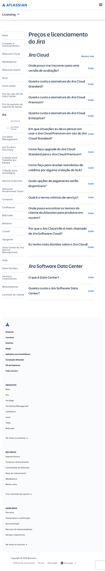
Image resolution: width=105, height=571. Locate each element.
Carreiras (10, 337)
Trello (8, 423)
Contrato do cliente (13, 294)
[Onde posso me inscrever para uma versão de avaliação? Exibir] (61, 68)
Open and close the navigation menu (19, 14)
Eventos (9, 343)
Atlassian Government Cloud (12, 190)
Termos (41, 563)
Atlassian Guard (11, 69)
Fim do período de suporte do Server (12, 105)
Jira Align (10, 400)
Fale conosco (12, 371)
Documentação (12, 524)
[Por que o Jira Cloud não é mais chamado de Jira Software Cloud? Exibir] (61, 231)
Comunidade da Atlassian (17, 468)
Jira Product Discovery (9, 148)
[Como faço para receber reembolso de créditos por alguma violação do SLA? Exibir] (61, 167)
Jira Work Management (10, 138)
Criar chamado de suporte (19, 494)
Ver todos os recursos (16, 544)
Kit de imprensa (13, 365)
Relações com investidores (18, 354)
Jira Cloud (15, 121)
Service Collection (12, 180)
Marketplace (9, 61)
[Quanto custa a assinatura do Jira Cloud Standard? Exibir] (61, 84)
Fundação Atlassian (15, 360)
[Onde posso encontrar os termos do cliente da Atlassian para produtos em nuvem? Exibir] (61, 213)
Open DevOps (10, 268)
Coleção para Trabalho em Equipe (9, 160)
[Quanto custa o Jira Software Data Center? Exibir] (61, 291)
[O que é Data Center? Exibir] (61, 277)
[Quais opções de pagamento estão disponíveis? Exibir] (61, 183)
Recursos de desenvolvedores (19, 529)
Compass (7, 199)
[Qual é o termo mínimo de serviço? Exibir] (61, 197)
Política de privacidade (24, 563)
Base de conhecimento (16, 473)
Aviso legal (52, 563)
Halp (5, 260)
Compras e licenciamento (17, 462)
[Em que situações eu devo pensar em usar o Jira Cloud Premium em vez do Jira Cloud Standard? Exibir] (61, 134)
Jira (4, 114)
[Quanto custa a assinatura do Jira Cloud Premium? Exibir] (61, 100)
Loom (8, 417)
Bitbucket (7, 215)
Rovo (5, 77)
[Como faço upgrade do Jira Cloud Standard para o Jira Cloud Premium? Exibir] (61, 152)
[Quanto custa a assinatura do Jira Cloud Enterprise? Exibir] (61, 116)
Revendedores (10, 286)
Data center (9, 85)
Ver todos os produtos (17, 438)
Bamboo (7, 223)
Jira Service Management (17, 406)
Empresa (10, 332)
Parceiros (10, 512)
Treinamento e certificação (18, 518)
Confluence (8, 207)
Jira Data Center (14, 128)
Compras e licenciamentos (11, 44)
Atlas (5, 35)
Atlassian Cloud (11, 53)
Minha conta (11, 484)
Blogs (8, 348)
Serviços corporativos (9, 277)
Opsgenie (7, 239)
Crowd (6, 231)
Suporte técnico (13, 456)
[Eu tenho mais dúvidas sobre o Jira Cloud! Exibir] (61, 247)
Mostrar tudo (87, 56)
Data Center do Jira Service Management (13, 250)
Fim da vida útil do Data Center (12, 95)
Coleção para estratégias (9, 171)
